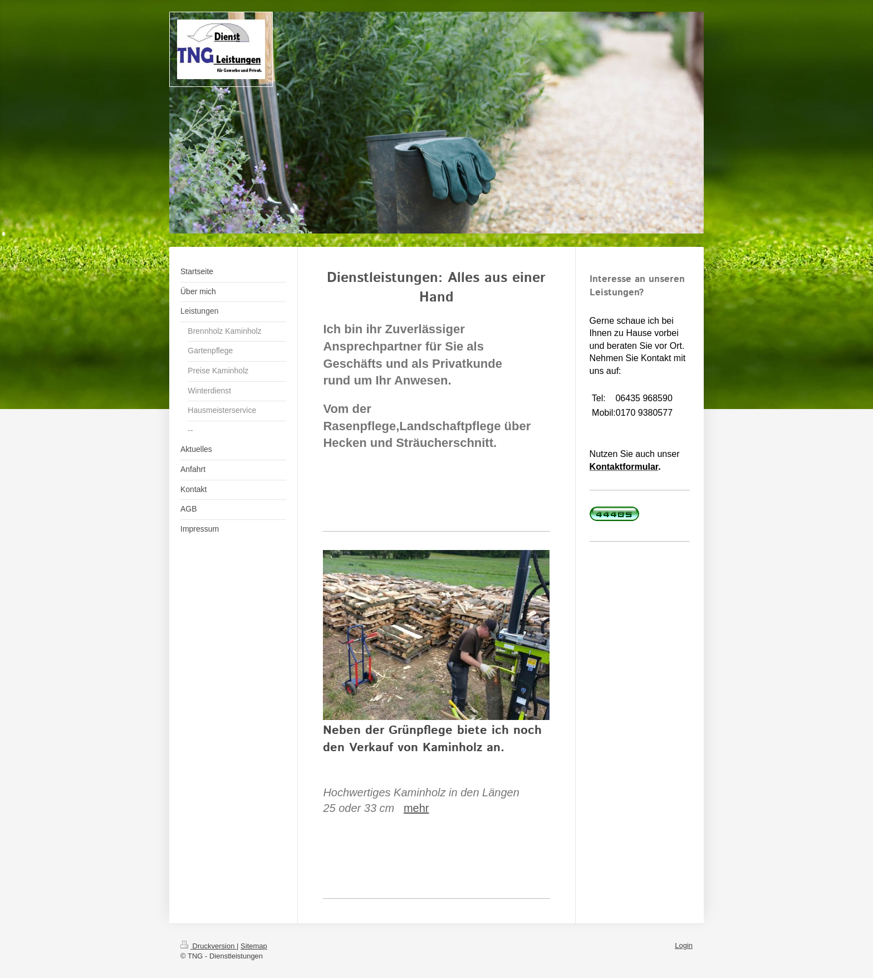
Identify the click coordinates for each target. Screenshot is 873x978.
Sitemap (254, 946)
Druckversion (208, 946)
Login (684, 945)
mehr (416, 808)
